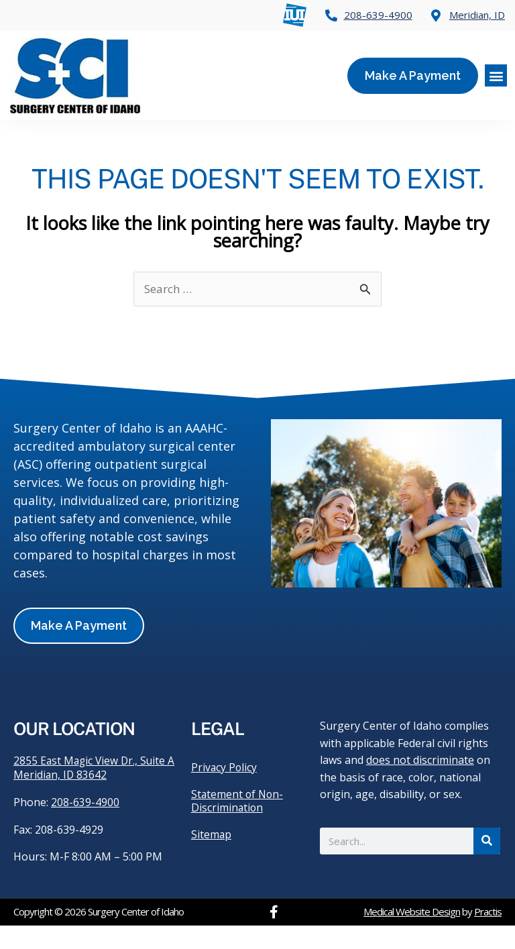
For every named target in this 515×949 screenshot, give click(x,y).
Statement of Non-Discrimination (238, 824)
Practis (488, 935)
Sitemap (211, 857)
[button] (496, 75)
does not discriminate (420, 782)
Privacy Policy (224, 790)
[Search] (486, 863)
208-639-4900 (85, 826)
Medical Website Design (411, 935)
